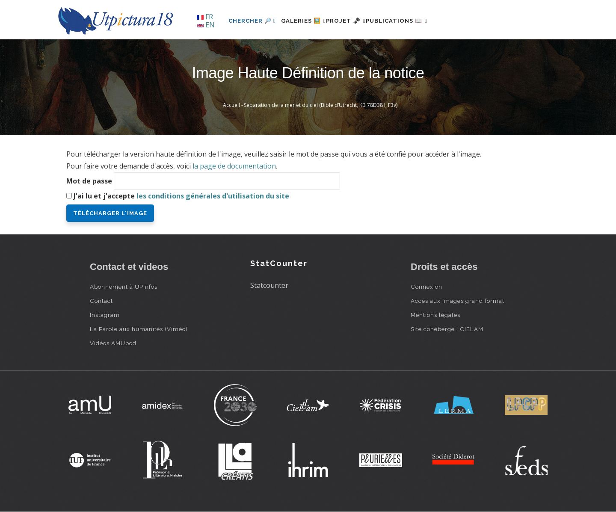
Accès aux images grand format (457, 300)
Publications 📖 (422, 21)
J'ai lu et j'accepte (181, 196)
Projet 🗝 (361, 21)
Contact (101, 300)
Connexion (426, 286)
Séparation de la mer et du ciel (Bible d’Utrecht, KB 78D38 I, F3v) (320, 105)
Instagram (105, 314)
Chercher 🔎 (252, 21)
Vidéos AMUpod (113, 343)
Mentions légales (435, 314)
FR (205, 16)
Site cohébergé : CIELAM (447, 329)
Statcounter (269, 285)
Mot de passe (89, 181)
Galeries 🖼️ (308, 21)
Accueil (231, 105)
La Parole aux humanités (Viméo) (139, 329)
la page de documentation (234, 166)
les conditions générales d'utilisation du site (212, 196)
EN (206, 25)
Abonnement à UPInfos (123, 286)
